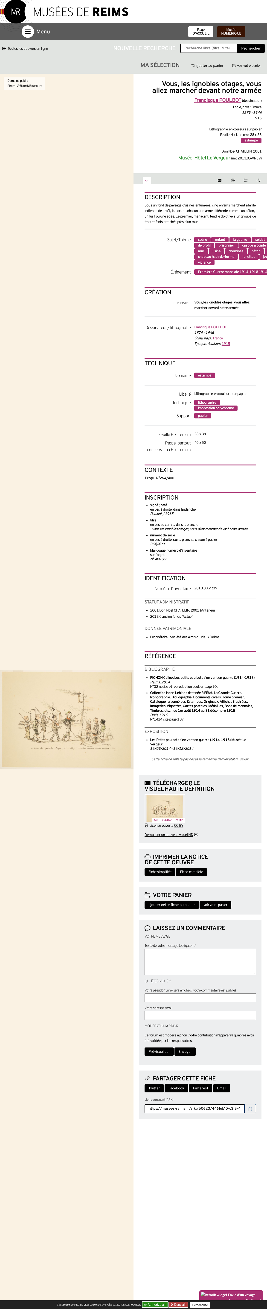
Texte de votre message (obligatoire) (170, 946)
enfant (220, 240)
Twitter (154, 1088)
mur (201, 251)
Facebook (176, 1088)
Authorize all (155, 1304)
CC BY (178, 826)
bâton (256, 251)
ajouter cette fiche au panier (171, 905)
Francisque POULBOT (210, 327)
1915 (226, 344)
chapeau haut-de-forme (216, 257)
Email (221, 1088)
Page (200, 32)
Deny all (180, 1304)
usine (216, 251)
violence (204, 262)
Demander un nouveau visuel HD (169, 835)
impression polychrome (216, 408)
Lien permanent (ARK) (159, 1100)
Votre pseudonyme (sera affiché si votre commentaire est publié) (190, 990)
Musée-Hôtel (204, 158)
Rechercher (251, 48)
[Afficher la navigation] (28, 31)
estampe (251, 140)
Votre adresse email (158, 1008)
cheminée (236, 251)
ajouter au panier (207, 66)
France (218, 338)
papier (203, 416)
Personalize (201, 1304)
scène (202, 240)
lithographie (207, 402)
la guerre (240, 240)
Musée (231, 32)
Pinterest (200, 1088)
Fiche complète (191, 872)
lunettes (248, 257)
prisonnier (226, 245)
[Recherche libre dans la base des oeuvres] (208, 48)
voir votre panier (246, 66)
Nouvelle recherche (144, 49)
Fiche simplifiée (159, 872)
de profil (204, 245)
